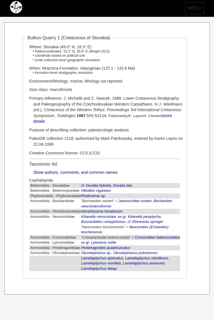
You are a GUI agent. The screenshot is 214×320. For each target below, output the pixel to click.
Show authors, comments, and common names (75, 172)
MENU (196, 9)
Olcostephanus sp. (96, 253)
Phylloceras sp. (93, 196)
